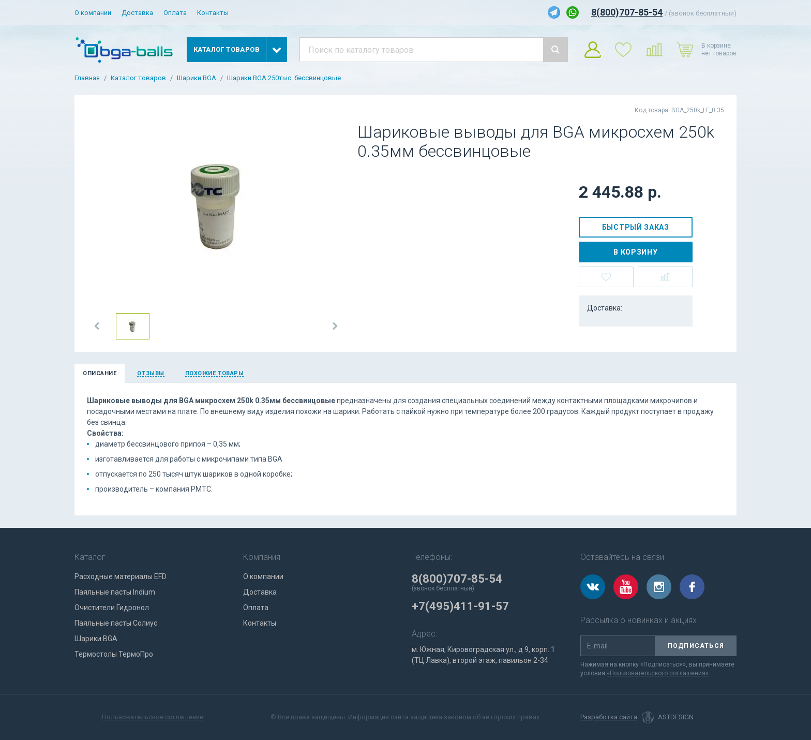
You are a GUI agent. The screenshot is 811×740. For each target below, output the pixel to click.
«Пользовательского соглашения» (658, 673)
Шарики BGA (196, 78)
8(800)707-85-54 (627, 12)
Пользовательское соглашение (152, 717)
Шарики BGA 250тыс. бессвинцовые (284, 78)
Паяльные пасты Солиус (115, 623)
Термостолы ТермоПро (113, 654)
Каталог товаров (138, 78)
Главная (87, 78)
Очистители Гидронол (111, 607)
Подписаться (696, 645)
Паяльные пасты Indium (114, 592)
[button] (97, 326)
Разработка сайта (608, 717)
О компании (92, 13)
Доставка (137, 13)
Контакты (213, 13)
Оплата (175, 13)
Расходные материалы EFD (120, 576)
